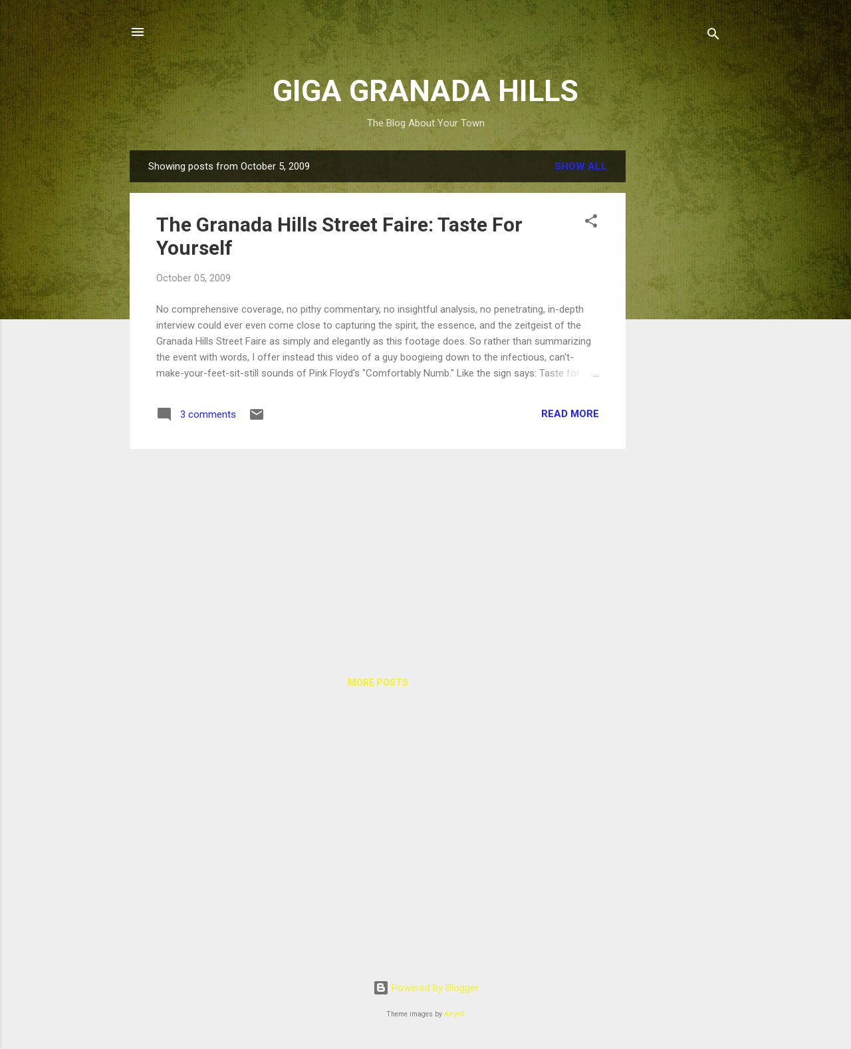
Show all (580, 166)
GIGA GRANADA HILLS (425, 90)
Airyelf (454, 1014)
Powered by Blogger (426, 988)
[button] (591, 223)
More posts (378, 682)
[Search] (713, 36)
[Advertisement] (678, 349)
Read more (570, 414)
